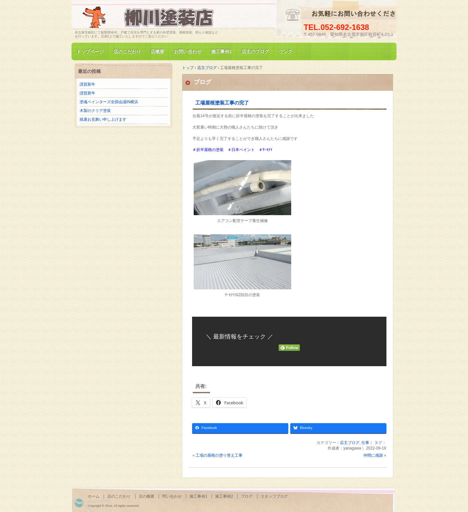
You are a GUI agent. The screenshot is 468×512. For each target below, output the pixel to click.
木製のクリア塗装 (95, 110)
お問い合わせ (187, 51)
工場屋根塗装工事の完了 (222, 102)
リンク (285, 51)
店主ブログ (349, 442)
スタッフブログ (274, 496)
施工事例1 (221, 51)
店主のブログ (255, 51)
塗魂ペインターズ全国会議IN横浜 (109, 102)
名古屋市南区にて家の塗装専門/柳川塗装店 (149, 17)
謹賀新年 (87, 84)
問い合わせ (172, 496)
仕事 (365, 442)
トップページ (90, 51)
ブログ (202, 82)
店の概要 (146, 496)
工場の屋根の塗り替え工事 (219, 455)
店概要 (157, 51)
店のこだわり (127, 51)
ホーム (93, 496)
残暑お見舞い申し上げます (103, 119)
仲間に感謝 (373, 455)
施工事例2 (224, 496)
